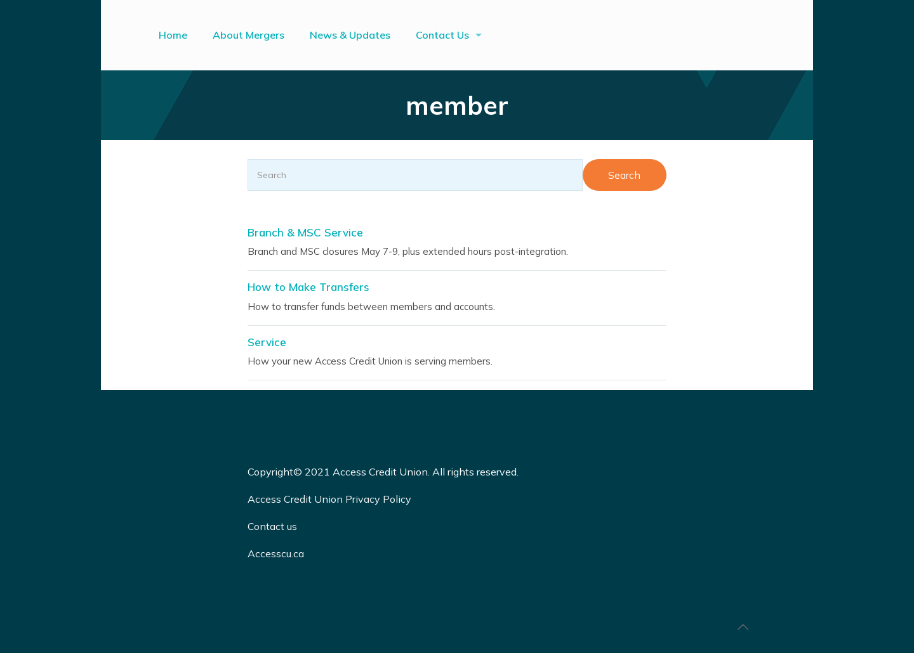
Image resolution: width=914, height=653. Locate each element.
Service (267, 342)
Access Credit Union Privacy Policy (329, 499)
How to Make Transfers (308, 287)
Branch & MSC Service (305, 232)
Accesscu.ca (276, 553)
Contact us (274, 526)
